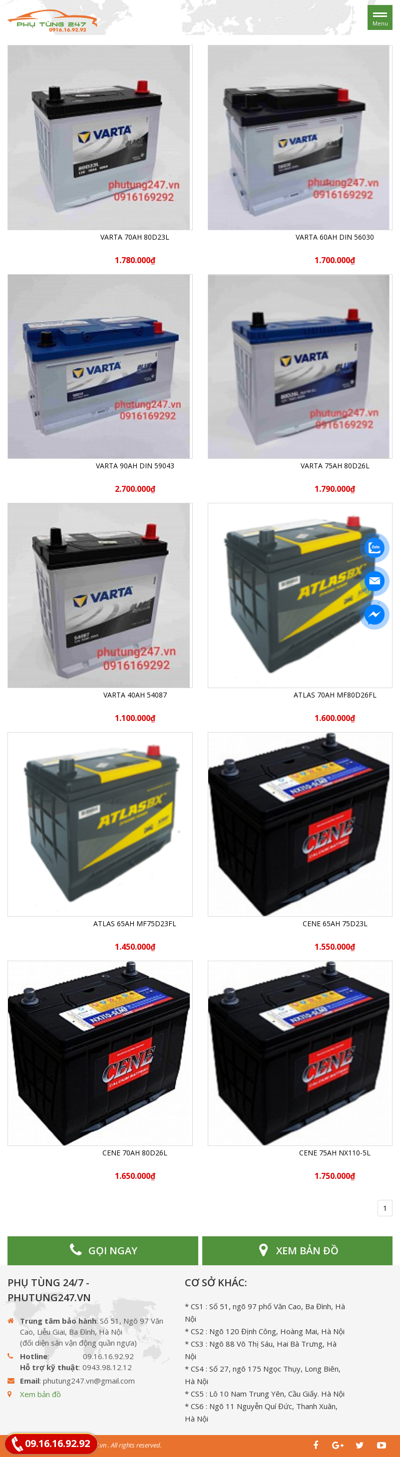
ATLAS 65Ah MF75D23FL (134, 923)
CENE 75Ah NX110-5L (335, 1152)
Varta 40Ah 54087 (135, 695)
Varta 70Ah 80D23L (134, 237)
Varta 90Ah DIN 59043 (135, 465)
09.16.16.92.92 (57, 1443)
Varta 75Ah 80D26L (335, 465)
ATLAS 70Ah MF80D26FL (335, 695)
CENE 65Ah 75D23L (335, 923)
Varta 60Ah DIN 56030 (335, 237)
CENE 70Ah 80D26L (134, 1152)
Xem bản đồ (40, 1394)
